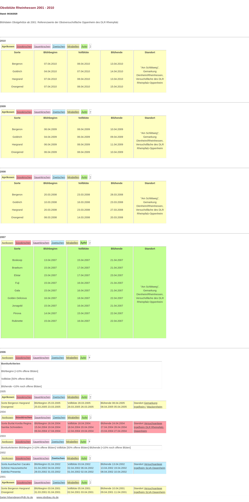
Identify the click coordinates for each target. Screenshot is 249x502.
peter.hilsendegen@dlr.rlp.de (17, 497)
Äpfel (84, 46)
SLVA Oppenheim (155, 468)
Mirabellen (73, 46)
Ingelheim (140, 427)
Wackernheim (154, 406)
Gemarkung (150, 403)
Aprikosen (7, 242)
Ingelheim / (140, 406)
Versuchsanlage (153, 423)
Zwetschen (59, 46)
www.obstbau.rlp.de (47, 497)
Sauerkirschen (42, 46)
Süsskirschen (24, 46)
